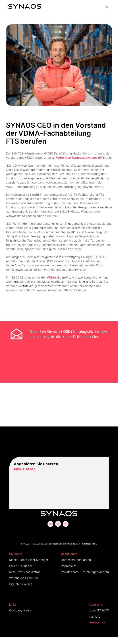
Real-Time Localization (24, 572)
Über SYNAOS (99, 610)
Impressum (68, 566)
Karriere (94, 616)
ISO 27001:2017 (40, 544)
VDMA (51, 277)
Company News (20, 610)
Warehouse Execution (24, 578)
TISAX (76, 544)
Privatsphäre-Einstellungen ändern (85, 572)
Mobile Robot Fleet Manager (28, 560)
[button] (107, 6)
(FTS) (81, 157)
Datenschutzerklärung (76, 560)
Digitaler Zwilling (21, 584)
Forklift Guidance (21, 566)
